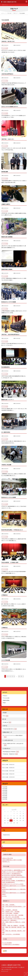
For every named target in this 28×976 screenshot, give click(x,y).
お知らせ (5, 695)
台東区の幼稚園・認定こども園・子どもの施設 (12, 860)
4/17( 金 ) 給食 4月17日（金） (8, 770)
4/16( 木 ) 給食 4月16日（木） (8, 774)
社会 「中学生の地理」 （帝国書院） (10, 913)
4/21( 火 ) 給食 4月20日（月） (8, 767)
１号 (6, 716)
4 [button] (10, 676)
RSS (6, 951)
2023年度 (5, 792)
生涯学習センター (6, 861)
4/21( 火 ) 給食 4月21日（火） (8, 764)
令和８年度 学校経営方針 (11, 754)
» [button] (23, 676)
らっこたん (4, 896)
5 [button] (12, 676)
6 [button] (14, 676)
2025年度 (5, 788)
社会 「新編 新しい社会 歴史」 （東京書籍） (12, 915)
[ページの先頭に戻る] (26, 974)
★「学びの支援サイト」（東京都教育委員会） (11, 873)
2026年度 (5, 787)
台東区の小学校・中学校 (7, 858)
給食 (4, 702)
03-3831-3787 (7, 969)
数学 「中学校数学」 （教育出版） (9, 910)
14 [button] (21, 676)
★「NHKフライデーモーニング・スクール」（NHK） (12, 884)
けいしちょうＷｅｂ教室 (7, 942)
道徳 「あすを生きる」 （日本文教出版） (11, 934)
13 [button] (19, 676)
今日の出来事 (6, 698)
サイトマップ (5, 971)
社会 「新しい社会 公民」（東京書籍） (10, 917)
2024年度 (5, 790)
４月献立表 (7, 722)
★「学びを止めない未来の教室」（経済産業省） (12, 875)
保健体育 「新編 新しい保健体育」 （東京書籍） (13, 925)
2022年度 (5, 794)
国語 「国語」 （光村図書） (8, 904)
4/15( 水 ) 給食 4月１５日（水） (8, 777)
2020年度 (5, 797)
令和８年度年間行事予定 (10, 729)
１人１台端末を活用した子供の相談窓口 (10, 944)
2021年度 (5, 795)
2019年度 (5, 799)
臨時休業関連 (6, 700)
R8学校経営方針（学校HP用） (11, 751)
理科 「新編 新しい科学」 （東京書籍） (11, 911)
